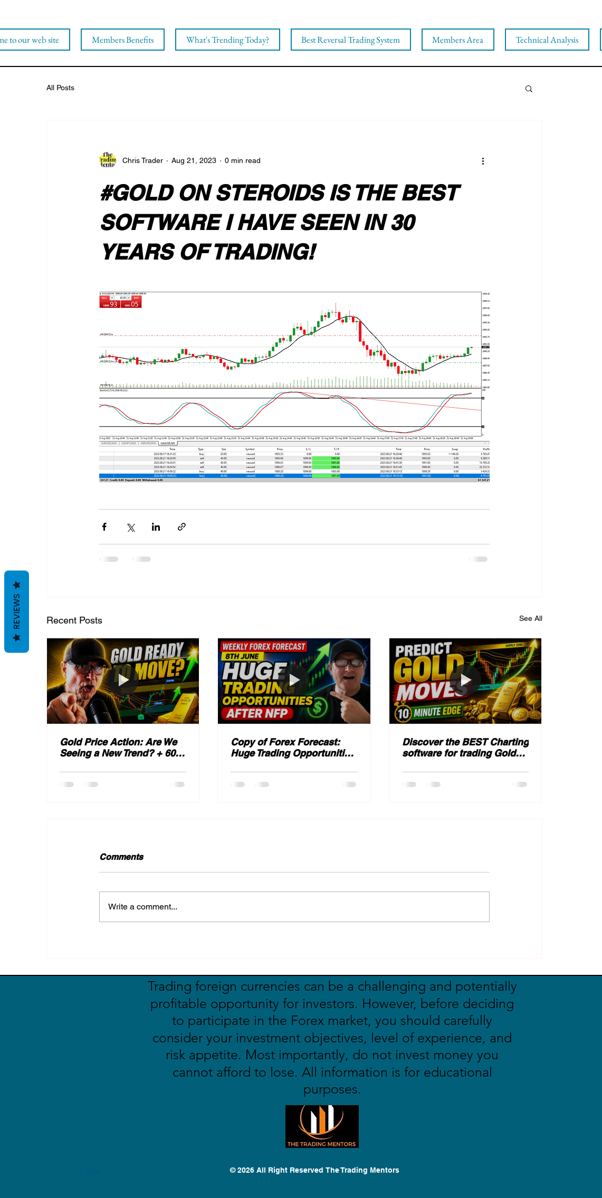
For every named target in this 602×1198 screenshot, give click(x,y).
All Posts (60, 87)
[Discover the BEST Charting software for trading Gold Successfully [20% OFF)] (465, 681)
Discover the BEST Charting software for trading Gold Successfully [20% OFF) (465, 747)
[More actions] (483, 160)
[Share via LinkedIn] (156, 527)
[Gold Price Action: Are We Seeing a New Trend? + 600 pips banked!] (123, 681)
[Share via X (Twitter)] (130, 527)
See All (530, 618)
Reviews (17, 611)
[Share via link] (182, 527)
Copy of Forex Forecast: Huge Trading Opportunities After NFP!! (293, 747)
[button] (529, 88)
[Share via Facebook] (104, 527)
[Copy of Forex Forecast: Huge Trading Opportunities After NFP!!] (294, 681)
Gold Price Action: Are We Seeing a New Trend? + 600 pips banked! (120, 747)
